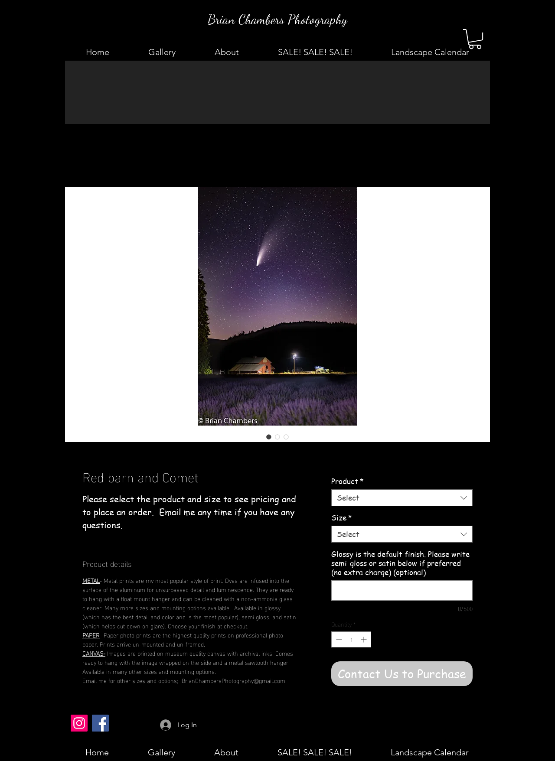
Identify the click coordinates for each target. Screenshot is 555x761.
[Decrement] (338, 639)
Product (347, 481)
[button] (475, 39)
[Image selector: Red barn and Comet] (268, 437)
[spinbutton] (351, 639)
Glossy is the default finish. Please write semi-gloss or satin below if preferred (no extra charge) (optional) (400, 563)
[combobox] (402, 497)
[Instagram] (79, 723)
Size (341, 517)
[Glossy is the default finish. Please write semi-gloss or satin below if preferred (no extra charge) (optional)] (402, 590)
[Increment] (364, 639)
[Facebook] (100, 723)
